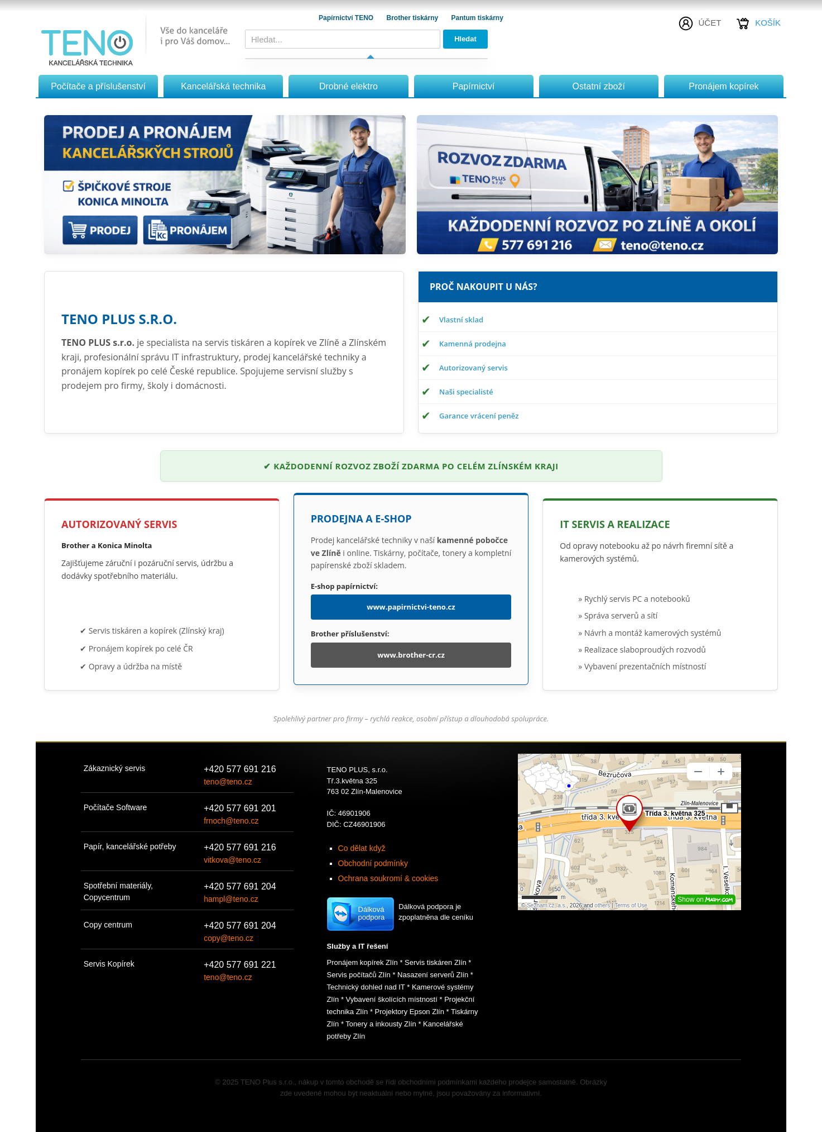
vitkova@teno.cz (232, 859)
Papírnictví (474, 86)
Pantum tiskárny (477, 18)
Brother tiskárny (413, 18)
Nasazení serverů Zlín (432, 975)
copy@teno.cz (228, 938)
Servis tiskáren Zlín (436, 962)
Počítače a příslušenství (98, 86)
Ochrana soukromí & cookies (388, 878)
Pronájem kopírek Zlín (362, 962)
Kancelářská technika (223, 86)
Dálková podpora (371, 913)
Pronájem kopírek (723, 86)
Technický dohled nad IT (366, 987)
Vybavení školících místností (392, 999)
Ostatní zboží (599, 86)
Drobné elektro (348, 86)
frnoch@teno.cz (231, 820)
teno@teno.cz (228, 781)
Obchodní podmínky (373, 863)
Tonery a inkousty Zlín (380, 1024)
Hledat (465, 39)
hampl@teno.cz (231, 899)
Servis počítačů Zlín (359, 975)
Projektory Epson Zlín (409, 1011)
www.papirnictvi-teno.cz (411, 607)
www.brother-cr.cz (411, 655)
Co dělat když (362, 848)
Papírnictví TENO (347, 18)
